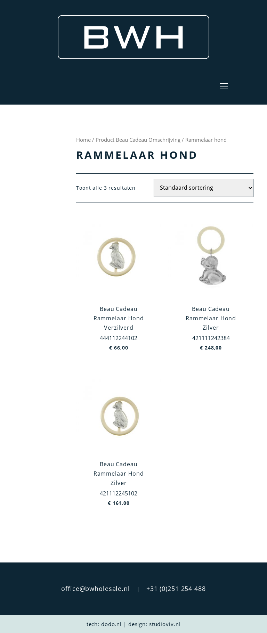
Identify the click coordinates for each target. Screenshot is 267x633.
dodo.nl (111, 623)
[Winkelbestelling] (203, 188)
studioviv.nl (165, 623)
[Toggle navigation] (224, 86)
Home (83, 139)
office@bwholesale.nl (95, 588)
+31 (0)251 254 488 (176, 588)
